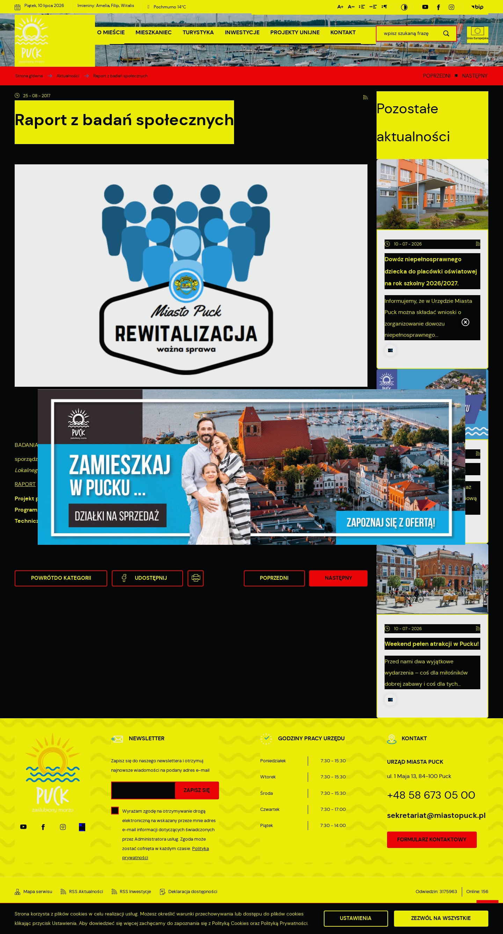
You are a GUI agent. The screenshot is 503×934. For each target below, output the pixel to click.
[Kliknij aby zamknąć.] (465, 323)
